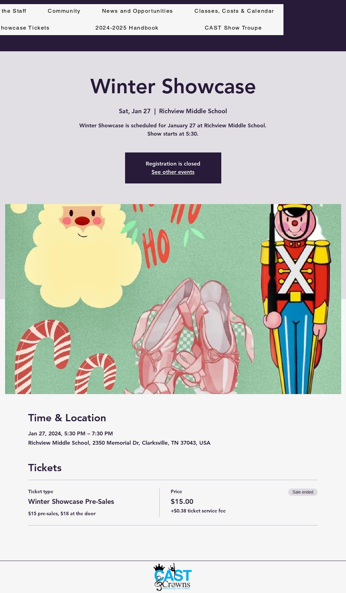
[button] (234, 11)
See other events (173, 172)
